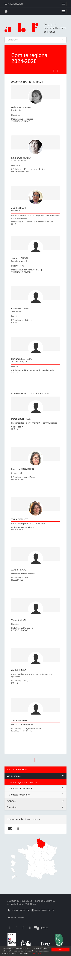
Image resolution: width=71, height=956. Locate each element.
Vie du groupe (35, 775)
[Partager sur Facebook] (53, 70)
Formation (35, 807)
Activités (35, 800)
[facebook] (18, 828)
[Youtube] (23, 928)
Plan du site (16, 917)
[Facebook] (10, 928)
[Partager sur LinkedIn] (58, 70)
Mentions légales (42, 910)
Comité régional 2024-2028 (23, 782)
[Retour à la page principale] (6, 11)
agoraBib (41, 928)
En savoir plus (35, 953)
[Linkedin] (16, 928)
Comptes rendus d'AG (36, 794)
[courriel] (10, 828)
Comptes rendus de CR (36, 788)
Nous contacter (18, 910)
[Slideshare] (30, 928)
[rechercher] (63, 40)
